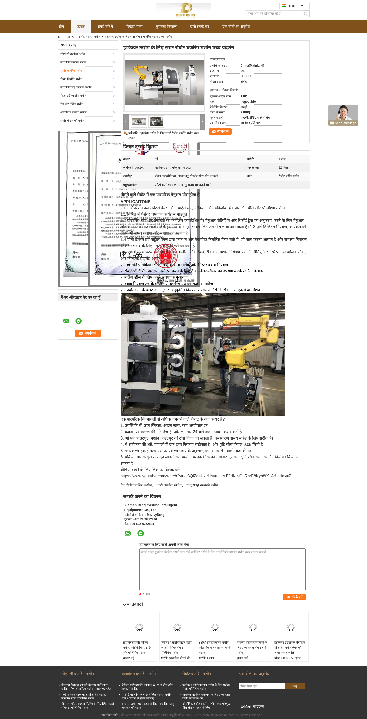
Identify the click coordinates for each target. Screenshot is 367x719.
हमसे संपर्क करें (199, 26)
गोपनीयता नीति (109, 715)
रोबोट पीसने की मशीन (72, 120)
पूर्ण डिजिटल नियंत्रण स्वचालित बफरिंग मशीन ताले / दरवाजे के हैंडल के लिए (147, 696)
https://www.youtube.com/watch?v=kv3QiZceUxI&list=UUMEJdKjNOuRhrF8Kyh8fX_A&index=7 (206, 476)
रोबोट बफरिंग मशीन (90, 36)
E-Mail (246, 706)
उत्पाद (81, 26)
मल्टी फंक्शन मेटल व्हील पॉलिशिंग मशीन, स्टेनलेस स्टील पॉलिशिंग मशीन (83, 696)
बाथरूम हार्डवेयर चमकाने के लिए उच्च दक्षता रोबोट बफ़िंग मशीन (252, 647)
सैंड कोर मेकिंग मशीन (71, 104)
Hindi (295, 6)
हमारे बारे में (105, 26)
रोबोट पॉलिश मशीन (139, 485)
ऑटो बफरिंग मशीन (169, 485)
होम (61, 26)
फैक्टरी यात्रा (134, 26)
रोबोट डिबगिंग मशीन (71, 79)
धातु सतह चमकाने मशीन (202, 485)
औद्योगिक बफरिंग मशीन (73, 112)
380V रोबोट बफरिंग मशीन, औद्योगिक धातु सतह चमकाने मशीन (214, 647)
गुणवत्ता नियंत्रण (166, 26)
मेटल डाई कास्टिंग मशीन (73, 95)
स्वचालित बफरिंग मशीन (73, 62)
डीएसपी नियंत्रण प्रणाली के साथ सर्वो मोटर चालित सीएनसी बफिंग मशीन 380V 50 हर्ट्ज (86, 687)
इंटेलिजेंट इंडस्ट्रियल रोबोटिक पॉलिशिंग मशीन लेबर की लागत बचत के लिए (289, 647)
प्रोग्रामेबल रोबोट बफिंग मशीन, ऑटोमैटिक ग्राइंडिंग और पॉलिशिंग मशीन (137, 647)
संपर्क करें (223, 131)
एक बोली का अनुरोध (236, 26)
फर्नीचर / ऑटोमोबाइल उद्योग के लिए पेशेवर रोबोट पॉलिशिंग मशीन (176, 647)
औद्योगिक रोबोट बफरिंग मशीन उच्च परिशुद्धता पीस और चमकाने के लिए (207, 705)
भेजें (294, 686)
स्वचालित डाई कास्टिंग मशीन (76, 87)
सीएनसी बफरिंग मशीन (72, 54)
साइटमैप (258, 706)
